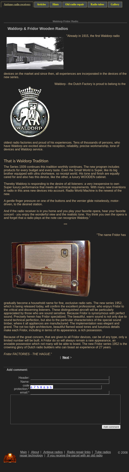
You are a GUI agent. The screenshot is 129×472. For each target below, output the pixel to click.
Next (66, 357)
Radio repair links (78, 457)
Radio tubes (97, 4)
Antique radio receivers (17, 4)
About (34, 457)
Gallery (115, 4)
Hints (55, 4)
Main (23, 457)
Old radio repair (74, 4)
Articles (41, 4)
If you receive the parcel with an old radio (74, 461)
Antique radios (53, 457)
